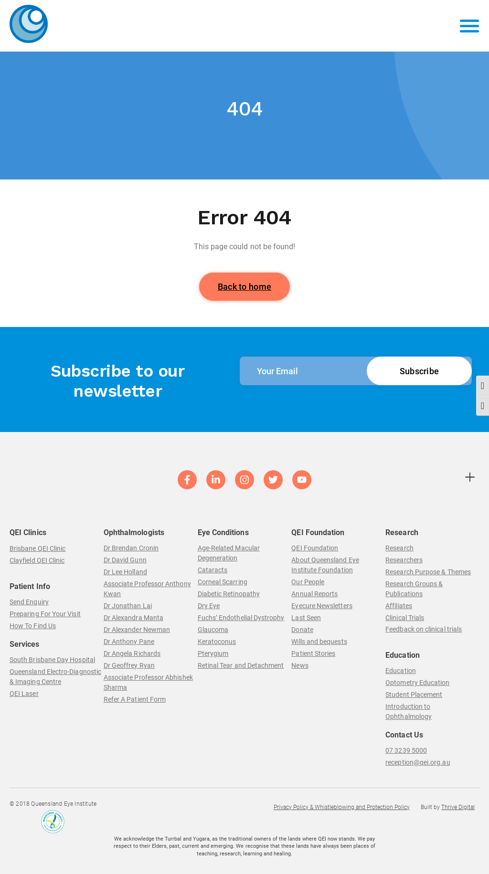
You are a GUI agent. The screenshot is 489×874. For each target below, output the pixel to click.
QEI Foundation (314, 548)
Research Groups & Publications (414, 589)
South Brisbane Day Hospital (52, 659)
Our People (307, 582)
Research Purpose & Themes (428, 572)
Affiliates (398, 606)
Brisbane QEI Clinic (37, 548)
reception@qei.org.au (417, 762)
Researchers (404, 560)
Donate (302, 629)
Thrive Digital (458, 807)
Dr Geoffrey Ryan (129, 665)
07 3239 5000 (406, 750)
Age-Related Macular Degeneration (229, 553)
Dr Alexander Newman (137, 629)
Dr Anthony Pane (129, 641)
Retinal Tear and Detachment (241, 665)
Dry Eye (209, 606)
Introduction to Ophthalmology (408, 711)
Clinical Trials (404, 617)
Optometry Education (417, 682)
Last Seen (306, 617)
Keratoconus (217, 641)
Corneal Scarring (222, 582)
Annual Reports (314, 594)
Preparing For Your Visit (45, 614)
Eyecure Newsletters (321, 606)
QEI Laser (24, 693)
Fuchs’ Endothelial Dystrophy (241, 617)
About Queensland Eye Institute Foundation (325, 565)
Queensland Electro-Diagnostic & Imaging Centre (55, 676)
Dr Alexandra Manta (133, 617)
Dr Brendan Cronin (131, 548)
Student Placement (413, 694)
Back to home (245, 287)
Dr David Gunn (125, 560)
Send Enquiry (29, 602)
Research (399, 548)
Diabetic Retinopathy (229, 594)
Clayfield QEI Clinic (37, 560)
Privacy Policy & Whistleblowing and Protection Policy (342, 807)
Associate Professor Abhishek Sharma (148, 682)
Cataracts (213, 570)
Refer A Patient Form (135, 699)
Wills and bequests (319, 641)
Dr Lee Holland (125, 572)
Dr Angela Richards (132, 653)
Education (400, 670)
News (299, 665)
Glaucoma (213, 629)
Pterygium (213, 653)
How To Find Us (33, 626)
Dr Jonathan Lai (128, 606)
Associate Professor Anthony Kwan (147, 589)
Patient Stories (313, 653)
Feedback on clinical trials (423, 629)
